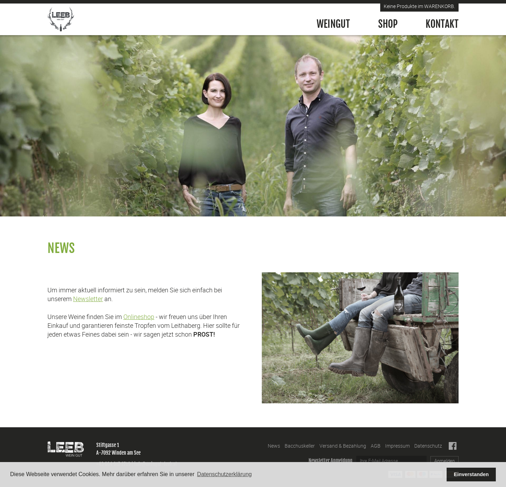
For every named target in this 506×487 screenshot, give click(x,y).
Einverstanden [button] (471, 474)
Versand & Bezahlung (342, 445)
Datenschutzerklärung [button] (224, 474)
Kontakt (442, 24)
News (274, 445)
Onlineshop (138, 316)
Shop (387, 24)
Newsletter (88, 298)
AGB (376, 445)
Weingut (333, 24)
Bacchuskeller (300, 445)
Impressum (397, 445)
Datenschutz (428, 445)
